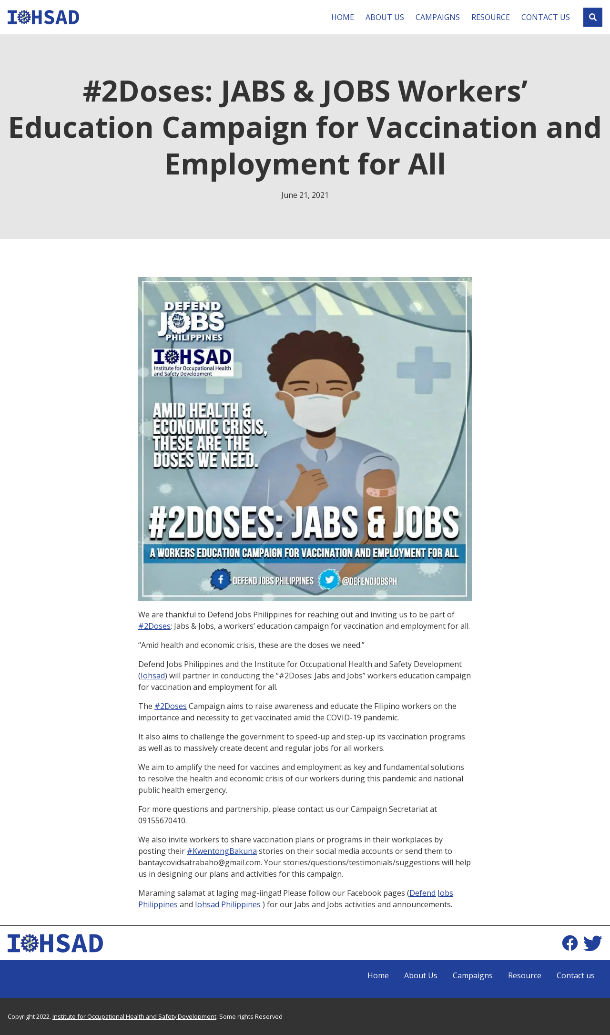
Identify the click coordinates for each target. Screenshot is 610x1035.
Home (342, 17)
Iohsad (153, 675)
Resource (490, 17)
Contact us (545, 17)
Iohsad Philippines (228, 904)
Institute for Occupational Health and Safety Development (134, 1016)
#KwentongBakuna (222, 851)
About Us (385, 17)
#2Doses (154, 626)
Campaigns (438, 17)
